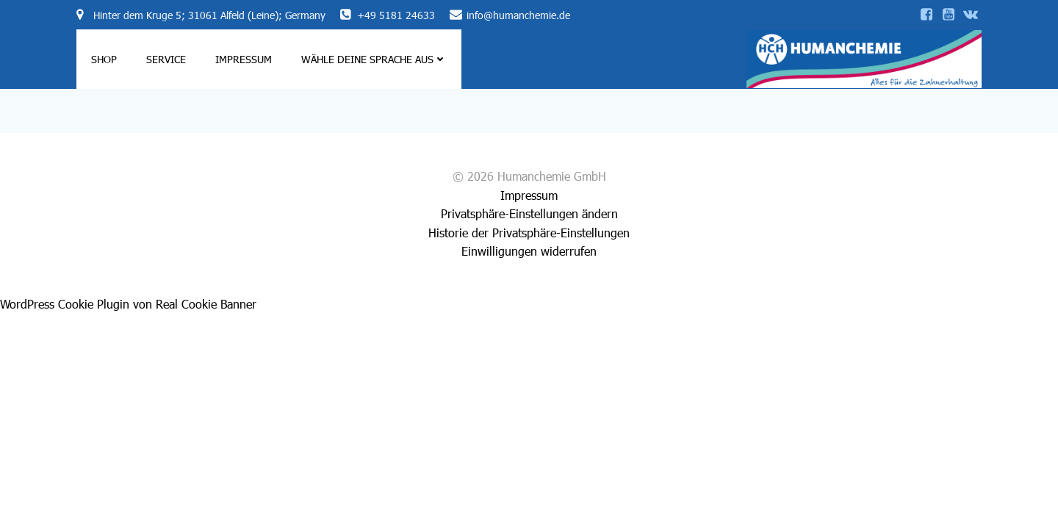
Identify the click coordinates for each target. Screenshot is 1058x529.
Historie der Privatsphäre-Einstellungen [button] (529, 233)
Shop (104, 59)
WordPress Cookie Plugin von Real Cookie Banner (128, 304)
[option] (1006, 515)
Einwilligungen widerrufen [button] (529, 251)
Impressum (243, 59)
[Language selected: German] (1014, 514)
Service (166, 59)
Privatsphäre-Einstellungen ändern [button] (529, 213)
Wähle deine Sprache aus (374, 59)
